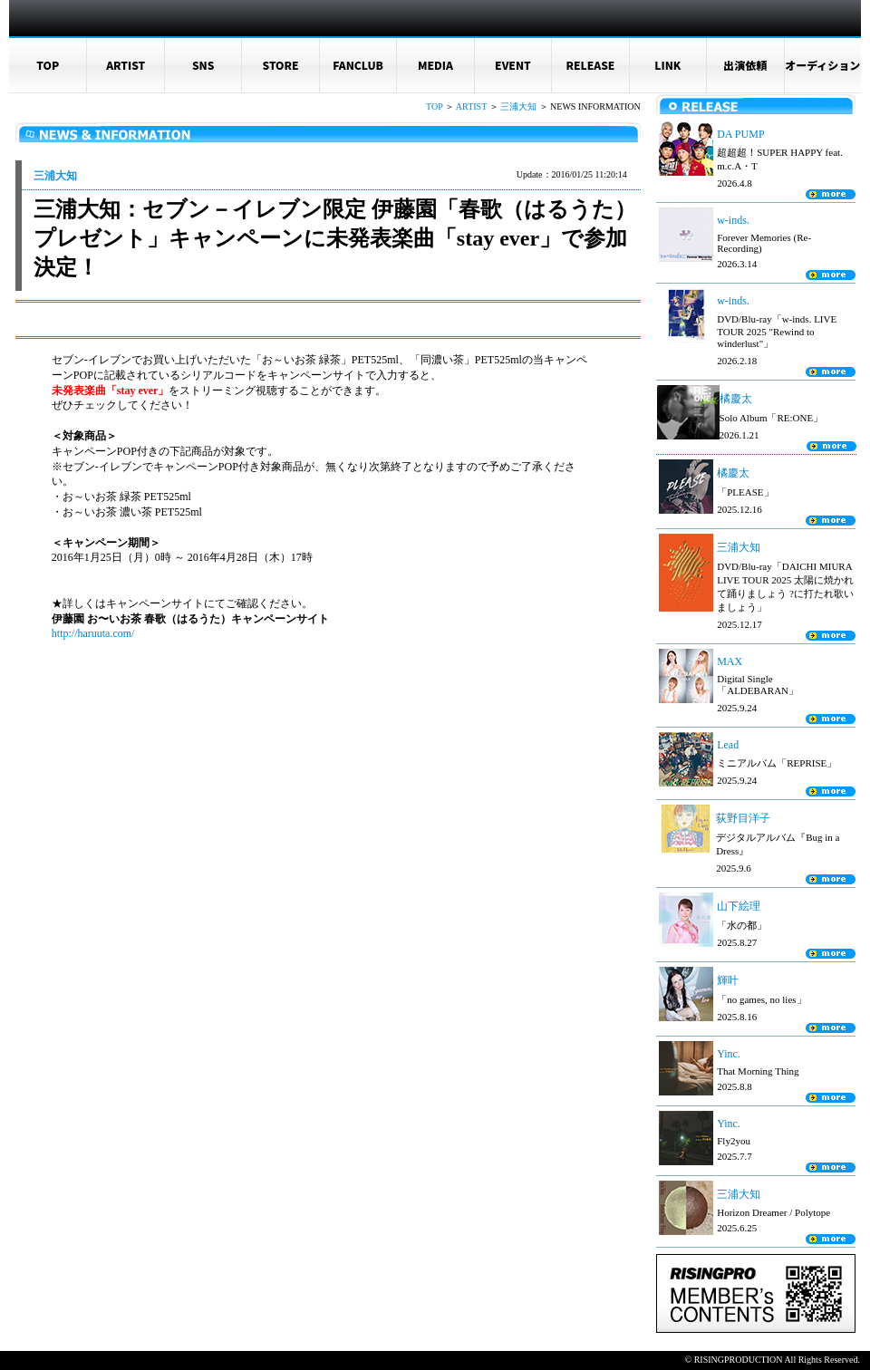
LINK (667, 64)
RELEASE (590, 64)
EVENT (513, 64)
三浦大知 (518, 106)
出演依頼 (745, 64)
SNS (203, 64)
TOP (47, 64)
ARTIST (125, 64)
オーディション (822, 64)
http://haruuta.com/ (93, 633)
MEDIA (435, 64)
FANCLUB (358, 64)
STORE (281, 64)
